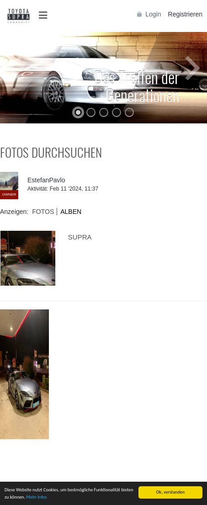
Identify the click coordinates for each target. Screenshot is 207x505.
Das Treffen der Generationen (137, 85)
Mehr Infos (36, 497)
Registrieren (185, 14)
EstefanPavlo (46, 180)
